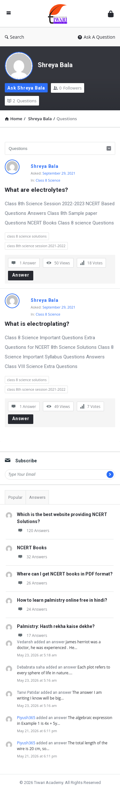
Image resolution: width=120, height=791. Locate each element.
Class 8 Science (48, 180)
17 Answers (32, 635)
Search (14, 37)
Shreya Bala (55, 65)
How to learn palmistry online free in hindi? (62, 600)
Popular (15, 497)
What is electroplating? (37, 323)
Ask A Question (96, 37)
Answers (37, 497)
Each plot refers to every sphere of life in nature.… (63, 670)
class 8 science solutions (27, 236)
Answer (20, 275)
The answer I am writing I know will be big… (59, 695)
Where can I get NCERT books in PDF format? (65, 573)
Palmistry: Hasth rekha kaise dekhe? (56, 626)
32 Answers (32, 557)
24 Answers (32, 609)
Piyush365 (26, 717)
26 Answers (32, 583)
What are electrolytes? (36, 189)
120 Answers (33, 530)
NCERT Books (32, 547)
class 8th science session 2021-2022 (36, 245)
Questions (21, 100)
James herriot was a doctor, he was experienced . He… (59, 644)
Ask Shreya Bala (26, 87)
